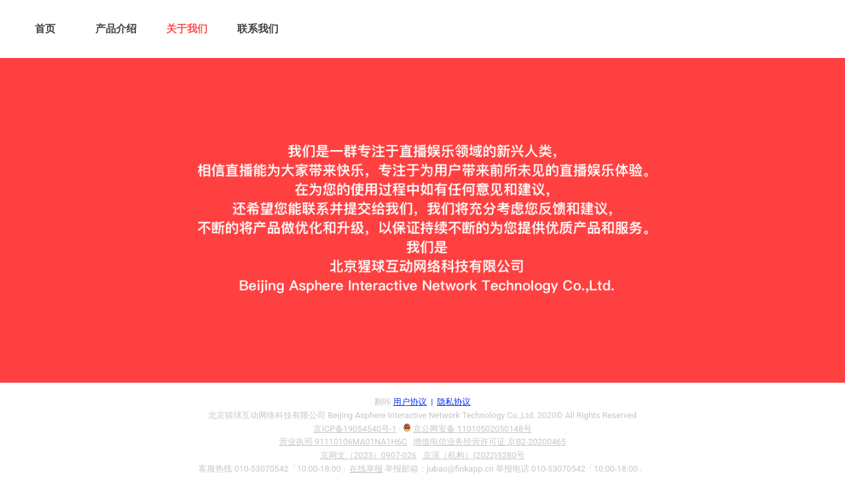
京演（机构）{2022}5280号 (474, 455)
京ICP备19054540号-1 (354, 429)
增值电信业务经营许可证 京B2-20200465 (489, 441)
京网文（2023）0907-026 (368, 455)
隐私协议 (454, 402)
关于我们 (187, 29)
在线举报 (366, 469)
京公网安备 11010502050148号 (472, 429)
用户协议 (410, 402)
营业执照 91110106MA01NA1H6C (343, 441)
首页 (45, 29)
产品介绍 (116, 29)
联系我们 (257, 29)
